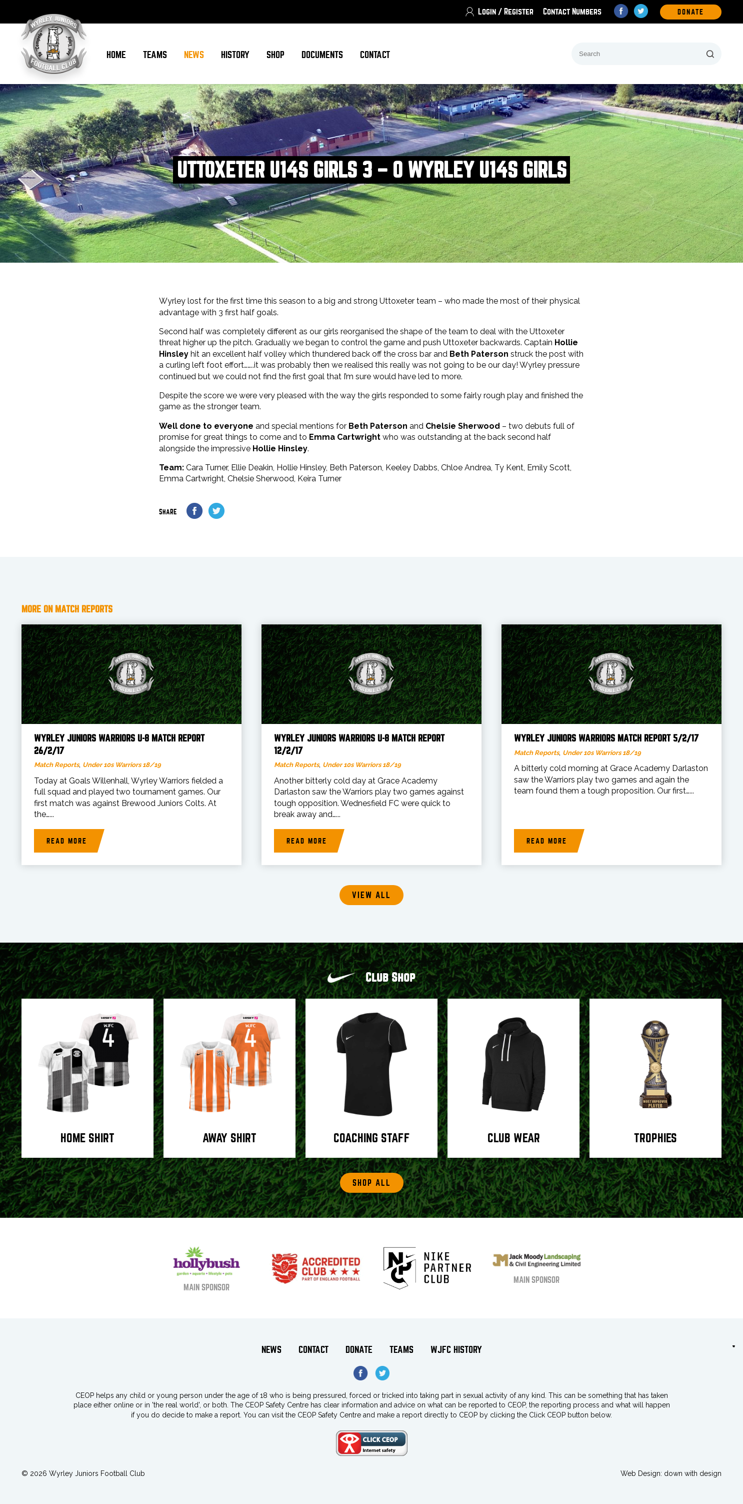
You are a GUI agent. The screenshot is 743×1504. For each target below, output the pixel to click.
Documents (322, 55)
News (194, 55)
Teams (155, 55)
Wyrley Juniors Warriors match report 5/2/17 (606, 738)
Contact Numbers (572, 12)
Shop (275, 55)
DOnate (691, 12)
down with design (693, 1473)
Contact (375, 55)
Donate (359, 1349)
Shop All (371, 1183)
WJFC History (456, 1349)
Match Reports (56, 765)
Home (116, 55)
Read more (66, 841)
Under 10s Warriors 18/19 (121, 765)
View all (371, 895)
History (235, 55)
